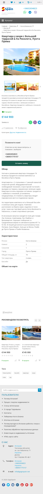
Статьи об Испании (11, 406)
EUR (39, 2)
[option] (10, 86)
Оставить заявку (21, 163)
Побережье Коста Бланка (13, 416)
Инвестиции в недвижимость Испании (19, 433)
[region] (21, 292)
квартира (26, 373)
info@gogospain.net (22, 472)
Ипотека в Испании (11, 420)
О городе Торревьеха (12, 409)
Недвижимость (21, 132)
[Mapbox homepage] (7, 312)
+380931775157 (11, 156)
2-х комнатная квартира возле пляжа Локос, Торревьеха (30, 347)
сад (10, 377)
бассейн (16, 373)
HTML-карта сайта (11, 437)
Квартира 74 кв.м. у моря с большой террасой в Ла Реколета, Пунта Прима (11, 347)
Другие (12, 132)
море (33, 373)
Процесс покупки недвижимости (16, 402)
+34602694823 (30, 8)
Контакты (7, 413)
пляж (4, 377)
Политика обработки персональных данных (21, 429)
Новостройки (7, 373)
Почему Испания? (11, 399)
